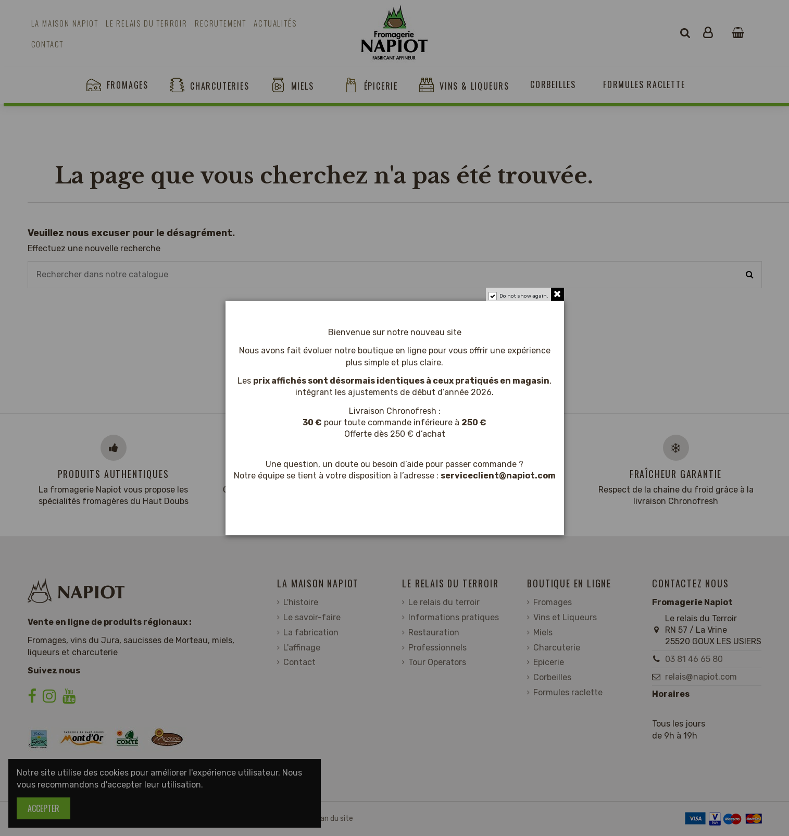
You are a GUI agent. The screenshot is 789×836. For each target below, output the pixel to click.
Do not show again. (523, 296)
